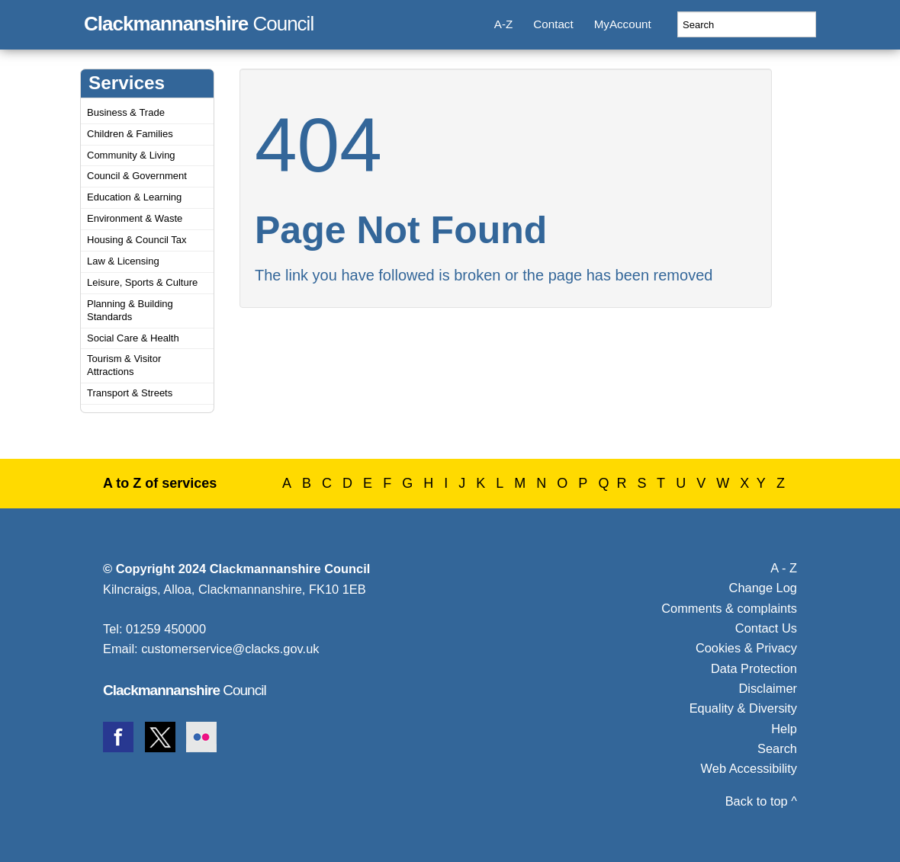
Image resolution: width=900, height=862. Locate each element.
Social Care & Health (133, 338)
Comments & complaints (729, 608)
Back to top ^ (761, 801)
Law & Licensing (123, 261)
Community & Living (131, 155)
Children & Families (130, 133)
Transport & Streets (129, 393)
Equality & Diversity (743, 708)
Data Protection (754, 668)
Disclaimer (767, 688)
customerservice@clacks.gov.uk (230, 648)
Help (784, 728)
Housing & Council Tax (137, 239)
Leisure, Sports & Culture (142, 282)
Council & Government (137, 175)
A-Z (503, 24)
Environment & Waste (134, 218)
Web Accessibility (749, 768)
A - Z (783, 568)
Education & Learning (134, 197)
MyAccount (622, 24)
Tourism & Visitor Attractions (124, 365)
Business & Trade (126, 112)
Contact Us (766, 628)
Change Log (763, 587)
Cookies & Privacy (746, 648)
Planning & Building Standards (130, 310)
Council (198, 21)
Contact (553, 24)
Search (777, 748)
